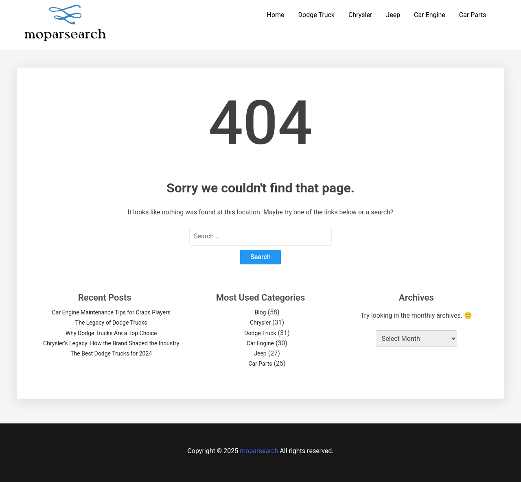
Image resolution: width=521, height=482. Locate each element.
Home (275, 15)
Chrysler (360, 15)
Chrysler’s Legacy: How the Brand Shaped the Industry (111, 343)
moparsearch (259, 451)
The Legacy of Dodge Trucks (111, 322)
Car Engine (429, 15)
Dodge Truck (316, 15)
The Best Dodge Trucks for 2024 (111, 353)
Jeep (393, 15)
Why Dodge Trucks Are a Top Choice (111, 333)
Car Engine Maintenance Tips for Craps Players (111, 312)
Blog (260, 312)
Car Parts (472, 15)
